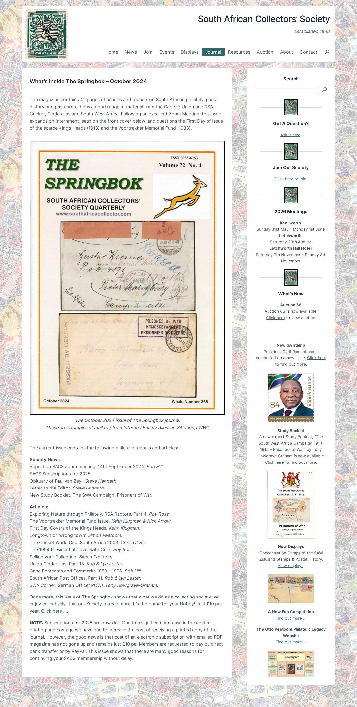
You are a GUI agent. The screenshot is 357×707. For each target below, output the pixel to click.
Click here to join (290, 178)
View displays (290, 565)
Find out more (289, 618)
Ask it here (290, 134)
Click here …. (54, 611)
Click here (275, 317)
